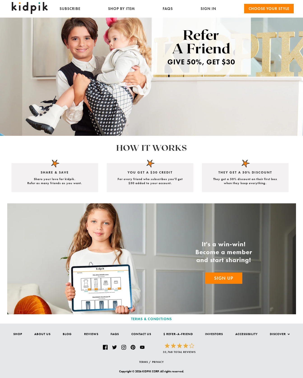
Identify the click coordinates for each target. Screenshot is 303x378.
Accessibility (246, 334)
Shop (17, 334)
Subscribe (70, 8)
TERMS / (145, 362)
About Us (42, 334)
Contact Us (141, 334)
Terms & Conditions (151, 319)
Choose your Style (269, 8)
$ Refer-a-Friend (178, 334)
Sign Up (223, 278)
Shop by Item (121, 8)
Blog (67, 334)
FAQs (168, 8)
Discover (280, 334)
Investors (214, 334)
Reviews (91, 334)
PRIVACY (158, 362)
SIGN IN (208, 8)
